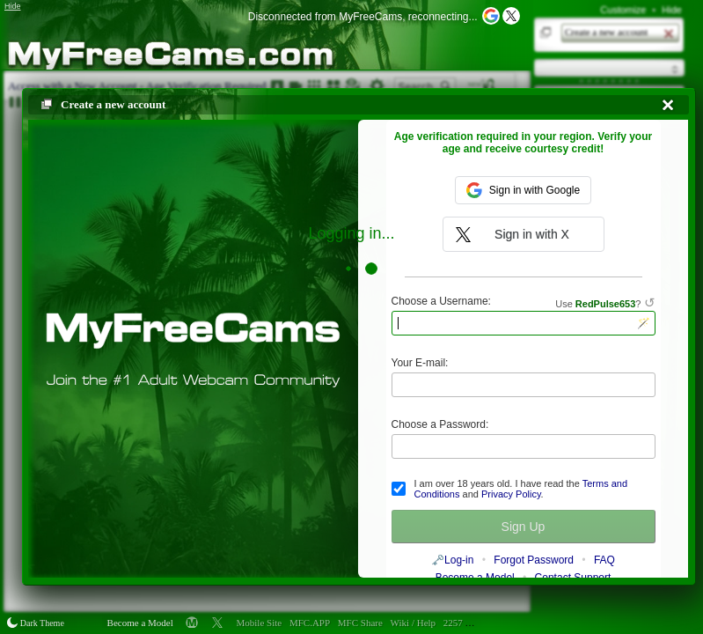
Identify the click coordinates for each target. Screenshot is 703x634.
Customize (623, 9)
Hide (672, 9)
